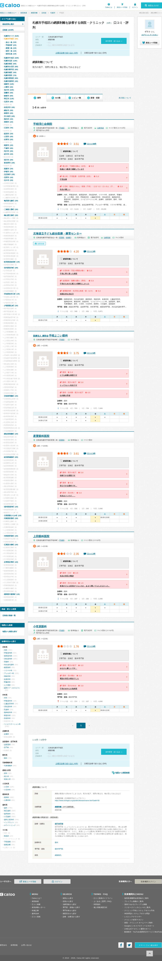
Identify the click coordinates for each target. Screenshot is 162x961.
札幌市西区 (10, 75)
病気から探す (68, 898)
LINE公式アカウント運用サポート (137, 929)
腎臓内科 (7, 682)
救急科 (6, 836)
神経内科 (7, 676)
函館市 (9, 84)
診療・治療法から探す (71, 917)
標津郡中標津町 (12, 594)
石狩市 (8, 177)
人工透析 (7, 685)
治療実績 (100, 128)
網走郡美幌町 (11, 434)
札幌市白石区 (11, 66)
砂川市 (8, 154)
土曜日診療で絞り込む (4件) (67, 53)
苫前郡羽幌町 (11, 396)
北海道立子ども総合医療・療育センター (57, 233)
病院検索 (23, 13)
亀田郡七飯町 (11, 201)
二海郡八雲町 (11, 209)
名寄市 (8, 139)
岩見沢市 (9, 107)
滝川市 (8, 151)
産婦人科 (7, 779)
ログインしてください (149, 35)
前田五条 (11, 54)
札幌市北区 (10, 61)
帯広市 (9, 99)
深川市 (8, 160)
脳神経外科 (8, 712)
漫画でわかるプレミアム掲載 (135, 904)
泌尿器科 (7, 744)
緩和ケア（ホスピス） (12, 688)
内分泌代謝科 (9, 664)
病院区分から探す (69, 913)
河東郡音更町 (11, 518)
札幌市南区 (10, 72)
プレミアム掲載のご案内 (133, 901)
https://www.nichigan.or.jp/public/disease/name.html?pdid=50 (77, 800)
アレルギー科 (9, 673)
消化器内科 (8, 659)
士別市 (8, 136)
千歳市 (8, 148)
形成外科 (7, 718)
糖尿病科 (7, 667)
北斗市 (8, 180)
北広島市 (9, 174)
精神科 (6, 797)
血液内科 (7, 679)
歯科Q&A (35, 913)
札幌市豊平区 (11, 69)
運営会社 (3, 945)
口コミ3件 (91, 251)
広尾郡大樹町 (11, 545)
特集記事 (35, 910)
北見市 (8, 102)
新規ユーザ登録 (122, 7)
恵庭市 (8, 169)
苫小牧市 (9, 116)
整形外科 (7, 715)
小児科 (6, 787)
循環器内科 (8, 656)
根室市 (8, 145)
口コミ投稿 (36, 917)
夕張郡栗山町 (11, 306)
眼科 (56, 842)
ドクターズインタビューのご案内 (137, 907)
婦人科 (6, 776)
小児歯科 (7, 816)
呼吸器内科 (8, 653)
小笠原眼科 (40, 626)
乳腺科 (6, 709)
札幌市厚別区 (11, 78)
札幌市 (52, 13)
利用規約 (97, 904)
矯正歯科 (7, 811)
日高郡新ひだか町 (12, 515)
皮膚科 (6, 734)
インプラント (9, 822)
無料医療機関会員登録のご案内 (136, 898)
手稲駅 (61, 128)
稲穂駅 (68, 237)
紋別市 (8, 134)
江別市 (8, 128)
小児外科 (7, 790)
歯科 (5, 808)
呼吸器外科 (8, 701)
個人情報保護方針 (100, 907)
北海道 (43, 13)
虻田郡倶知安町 (12, 262)
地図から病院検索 (122, 773)
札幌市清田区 (11, 81)
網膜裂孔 (58, 855)
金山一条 (11, 42)
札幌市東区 (10, 64)
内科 (5, 650)
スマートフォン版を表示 (148, 945)
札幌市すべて (11, 36)
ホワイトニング (10, 825)
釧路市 (8, 96)
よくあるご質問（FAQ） (103, 901)
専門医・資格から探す (71, 907)
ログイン (135, 7)
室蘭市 (8, 93)
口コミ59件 (91, 144)
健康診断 (7, 845)
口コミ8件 (91, 646)
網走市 (8, 110)
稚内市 (8, 119)
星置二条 (11, 48)
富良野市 (9, 163)
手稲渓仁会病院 (42, 124)
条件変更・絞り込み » (113, 41)
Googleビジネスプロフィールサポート (139, 926)
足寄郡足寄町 (11, 562)
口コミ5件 (91, 353)
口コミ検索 (36, 904)
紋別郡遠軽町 (11, 457)
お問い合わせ (26, 945)
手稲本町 (11, 45)
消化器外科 (8, 706)
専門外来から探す (69, 910)
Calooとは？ (37, 898)
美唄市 (8, 122)
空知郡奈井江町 (12, 294)
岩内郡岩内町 (11, 268)
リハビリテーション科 (12, 724)
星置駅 (61, 237)
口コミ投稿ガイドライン (103, 898)
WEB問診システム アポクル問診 (137, 913)
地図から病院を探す (9, 631)
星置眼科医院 (41, 436)
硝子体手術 (59, 824)
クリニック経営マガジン (133, 920)
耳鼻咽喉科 (8, 765)
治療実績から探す (69, 904)
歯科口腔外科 (9, 819)
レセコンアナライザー (133, 917)
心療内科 (7, 800)
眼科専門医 (59, 849)
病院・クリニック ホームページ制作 (138, 923)
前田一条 (11, 51)
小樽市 (8, 87)
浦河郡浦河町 (11, 507)
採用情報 (14, 945)
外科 (5, 698)
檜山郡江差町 (11, 215)
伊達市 (8, 171)
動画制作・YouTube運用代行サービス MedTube (143, 932)
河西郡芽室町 (11, 536)
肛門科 (6, 747)
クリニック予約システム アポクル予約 (139, 910)
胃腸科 (6, 662)
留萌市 (8, 113)
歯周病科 (7, 814)
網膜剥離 (34, 13)
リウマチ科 (8, 670)
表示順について (125, 98)
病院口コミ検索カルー (8, 13)
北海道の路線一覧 (9, 615)
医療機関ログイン (148, 882)
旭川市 (9, 90)
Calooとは (108, 7)
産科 (5, 773)
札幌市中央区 (11, 58)
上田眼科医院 (41, 536)
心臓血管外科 (9, 704)
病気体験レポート (39, 907)
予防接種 (7, 842)
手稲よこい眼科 (50, 335)
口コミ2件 (91, 554)
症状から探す (68, 901)
